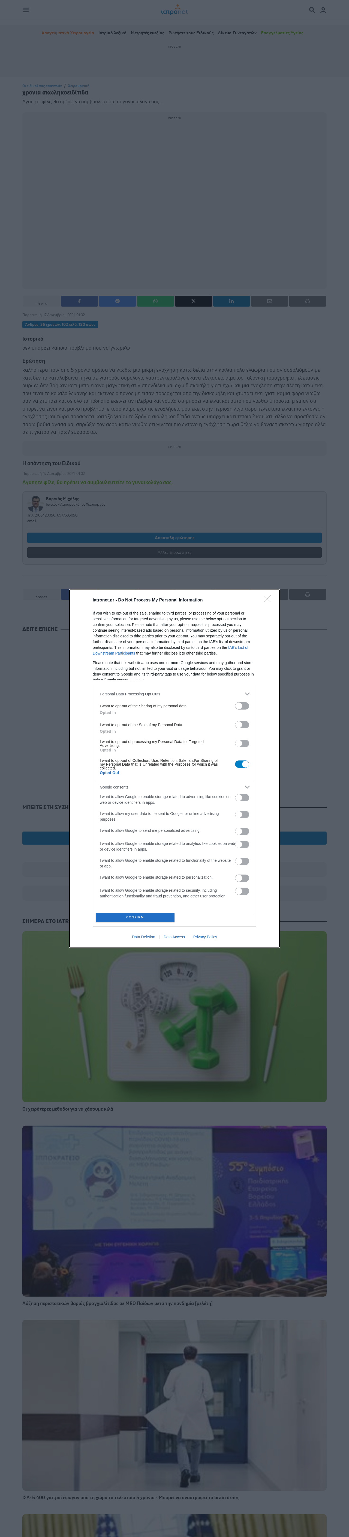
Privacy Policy (205, 937)
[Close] (269, 600)
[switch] (242, 706)
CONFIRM (135, 918)
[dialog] (174, 768)
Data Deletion (143, 937)
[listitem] (174, 694)
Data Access (174, 937)
